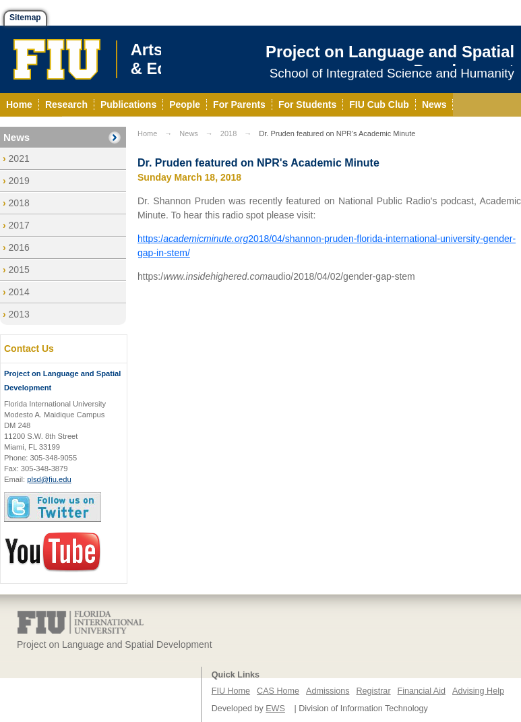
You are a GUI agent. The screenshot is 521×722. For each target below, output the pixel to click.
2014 (19, 292)
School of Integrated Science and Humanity (392, 73)
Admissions (327, 691)
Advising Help (478, 691)
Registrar (373, 691)
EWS (275, 708)
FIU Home (231, 691)
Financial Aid (422, 691)
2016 (19, 247)
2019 (19, 180)
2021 (19, 158)
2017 (19, 225)
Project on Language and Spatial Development (390, 61)
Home (147, 133)
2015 (19, 269)
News (16, 137)
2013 (19, 314)
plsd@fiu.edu (49, 479)
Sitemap (25, 17)
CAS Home (278, 691)
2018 (19, 203)
